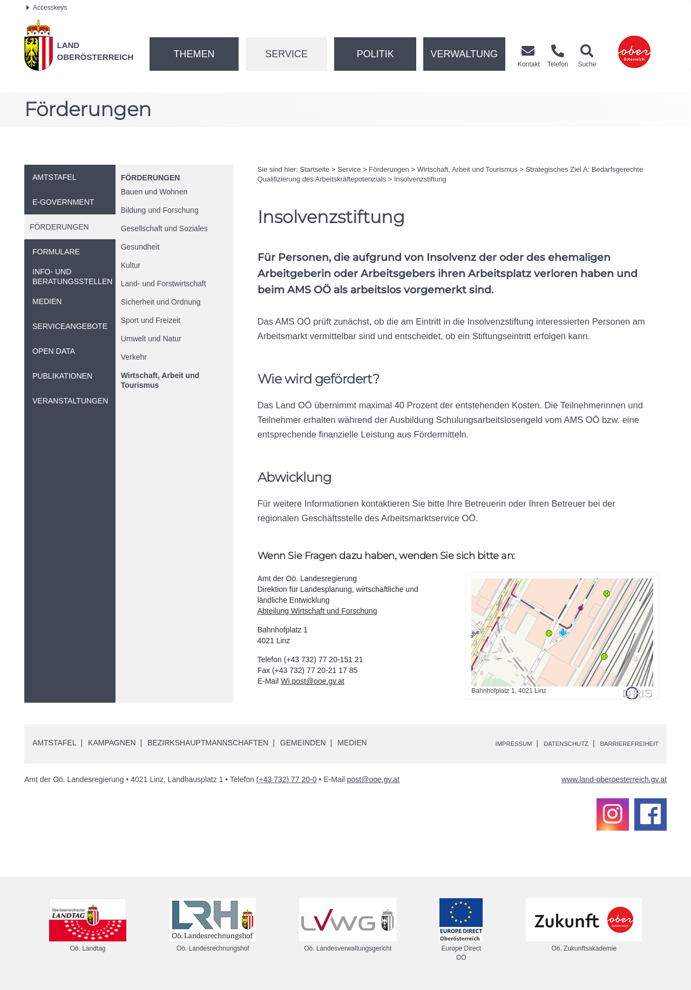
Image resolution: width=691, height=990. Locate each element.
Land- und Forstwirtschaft (163, 283)
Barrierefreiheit (622, 743)
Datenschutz (546, 743)
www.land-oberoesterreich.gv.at (614, 779)
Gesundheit (140, 247)
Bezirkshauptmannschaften (207, 742)
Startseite (314, 169)
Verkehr (134, 357)
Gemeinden (303, 742)
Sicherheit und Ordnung (161, 302)
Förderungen (150, 177)
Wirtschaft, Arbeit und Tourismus (160, 380)
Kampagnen (112, 742)
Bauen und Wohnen (154, 191)
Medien (352, 742)
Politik (375, 54)
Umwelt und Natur (151, 338)
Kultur (131, 265)
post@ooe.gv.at (373, 779)
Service (286, 54)
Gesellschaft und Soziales (164, 228)
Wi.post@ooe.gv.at (312, 681)
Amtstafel (54, 742)
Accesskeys (46, 7)
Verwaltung (464, 54)
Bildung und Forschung (160, 210)
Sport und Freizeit (151, 320)
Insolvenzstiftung (420, 179)
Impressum (483, 743)
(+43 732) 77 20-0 (286, 779)
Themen (193, 54)
